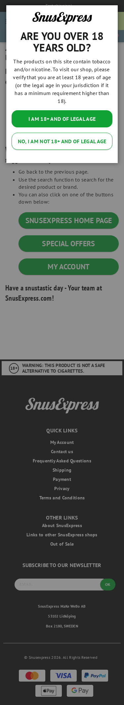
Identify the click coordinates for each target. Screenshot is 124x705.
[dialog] (62, 352)
